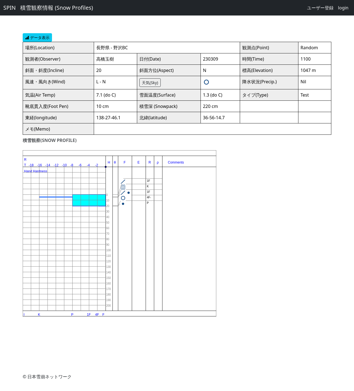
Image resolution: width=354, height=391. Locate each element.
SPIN (9, 7)
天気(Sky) (150, 82)
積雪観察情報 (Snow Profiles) (56, 7)
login (343, 8)
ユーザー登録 (320, 8)
